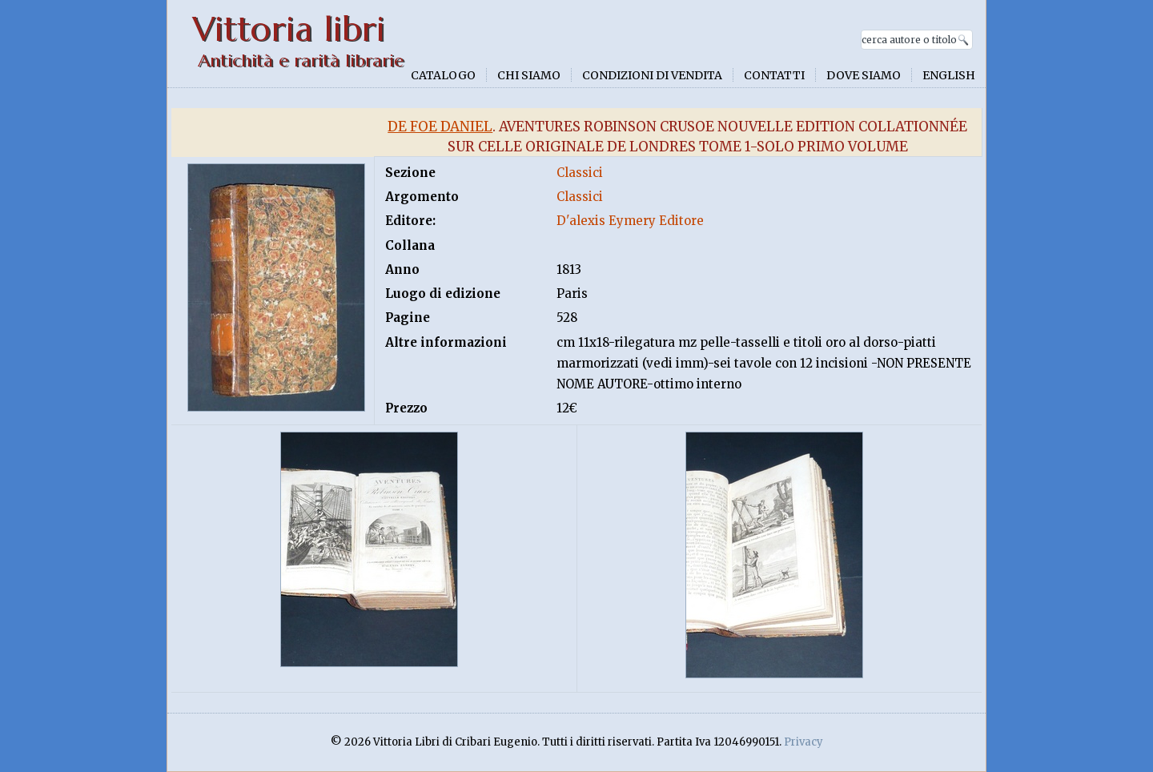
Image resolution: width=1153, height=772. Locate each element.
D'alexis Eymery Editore (630, 220)
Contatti (774, 75)
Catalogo (443, 75)
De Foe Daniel (440, 126)
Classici (579, 172)
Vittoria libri (288, 29)
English (948, 75)
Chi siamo (528, 75)
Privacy (803, 742)
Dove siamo (863, 75)
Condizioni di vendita (652, 75)
